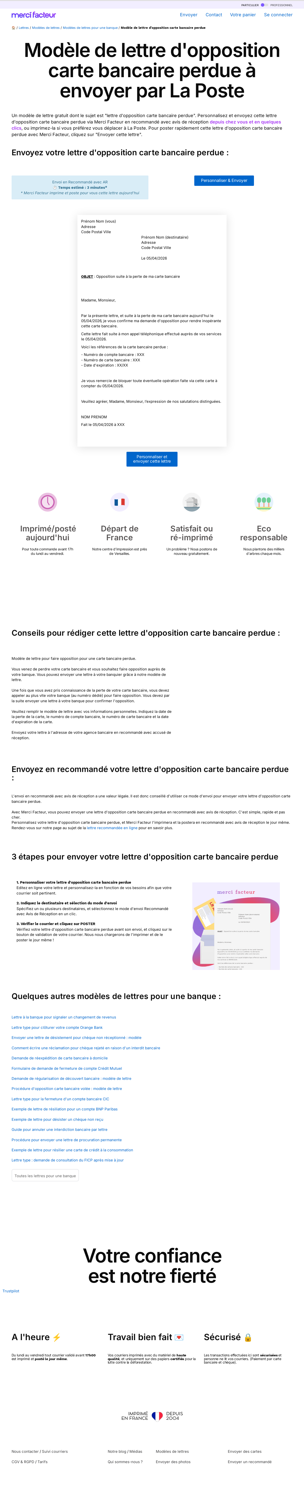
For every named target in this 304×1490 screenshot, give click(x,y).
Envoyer (188, 14)
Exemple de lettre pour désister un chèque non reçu (57, 1119)
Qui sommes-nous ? (125, 1461)
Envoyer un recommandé (250, 1461)
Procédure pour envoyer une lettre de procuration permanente (67, 1140)
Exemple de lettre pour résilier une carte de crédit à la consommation (72, 1150)
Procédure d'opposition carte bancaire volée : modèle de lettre (67, 1088)
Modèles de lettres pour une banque (90, 28)
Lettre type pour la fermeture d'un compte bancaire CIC (60, 1099)
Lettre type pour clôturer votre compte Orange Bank (57, 1027)
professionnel (277, 4)
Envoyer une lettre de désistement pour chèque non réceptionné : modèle (77, 1037)
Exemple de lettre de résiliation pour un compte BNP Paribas (65, 1109)
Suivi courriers (55, 1451)
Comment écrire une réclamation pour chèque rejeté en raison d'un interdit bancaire (86, 1048)
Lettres (24, 28)
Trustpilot (10, 1291)
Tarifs (42, 1461)
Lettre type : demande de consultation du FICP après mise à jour (68, 1160)
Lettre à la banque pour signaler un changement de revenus (64, 1017)
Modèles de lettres (46, 28)
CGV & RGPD (23, 1461)
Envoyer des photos (173, 1461)
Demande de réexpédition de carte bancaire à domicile (60, 1058)
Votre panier (243, 14)
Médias (135, 1451)
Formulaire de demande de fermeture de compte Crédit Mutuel (67, 1068)
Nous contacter (25, 1451)
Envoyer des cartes (245, 1451)
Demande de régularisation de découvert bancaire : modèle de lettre (71, 1078)
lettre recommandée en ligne (112, 827)
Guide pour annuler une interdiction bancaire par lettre (59, 1129)
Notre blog (117, 1451)
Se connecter (278, 14)
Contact (214, 14)
